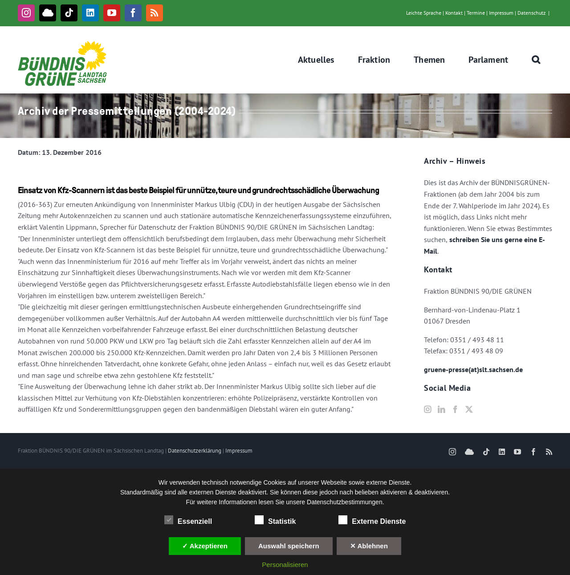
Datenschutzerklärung (194, 450)
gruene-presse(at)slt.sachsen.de (473, 369)
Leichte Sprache (423, 12)
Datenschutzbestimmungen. (345, 502)
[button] (536, 59)
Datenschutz (531, 12)
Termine (476, 12)
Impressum (501, 12)
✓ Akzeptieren (205, 546)
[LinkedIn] (441, 409)
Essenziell (188, 520)
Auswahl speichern (288, 546)
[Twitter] (468, 409)
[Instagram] (427, 409)
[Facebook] (455, 409)
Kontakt (454, 12)
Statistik (275, 520)
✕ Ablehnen (369, 546)
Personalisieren (285, 564)
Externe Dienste (372, 520)
